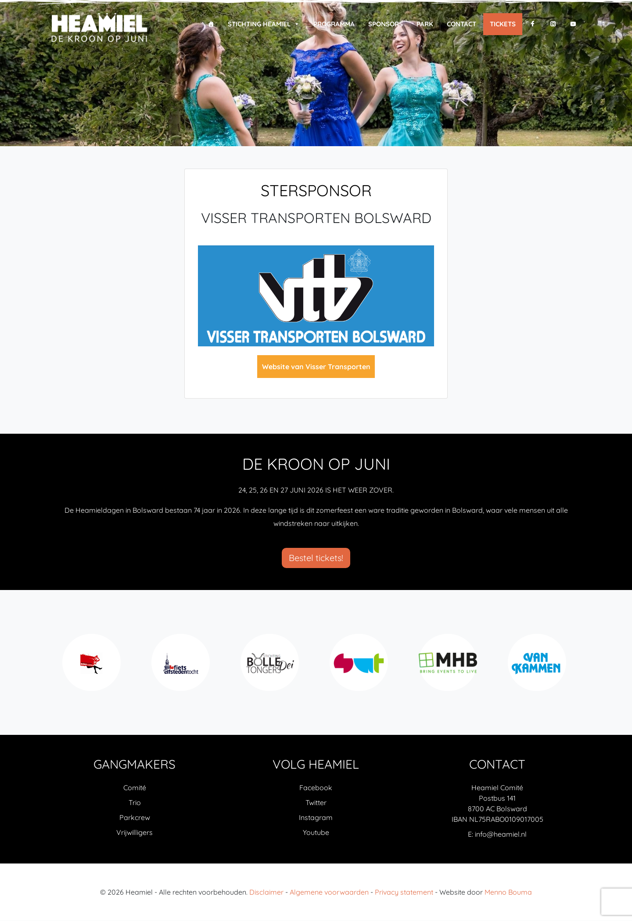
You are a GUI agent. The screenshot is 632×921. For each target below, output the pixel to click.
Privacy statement (404, 892)
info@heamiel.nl (501, 834)
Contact (461, 24)
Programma (334, 24)
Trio (135, 803)
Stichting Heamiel (264, 24)
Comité (134, 788)
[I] (553, 24)
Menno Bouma (508, 892)
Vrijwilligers (134, 832)
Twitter (316, 803)
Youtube (316, 832)
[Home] (211, 24)
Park (425, 24)
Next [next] (574, 667)
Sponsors (385, 24)
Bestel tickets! (316, 557)
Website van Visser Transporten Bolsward (316, 370)
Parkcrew (134, 817)
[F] (532, 24)
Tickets (503, 24)
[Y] (573, 24)
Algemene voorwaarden (329, 892)
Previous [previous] (57, 667)
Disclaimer (266, 892)
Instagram (316, 817)
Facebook (315, 788)
